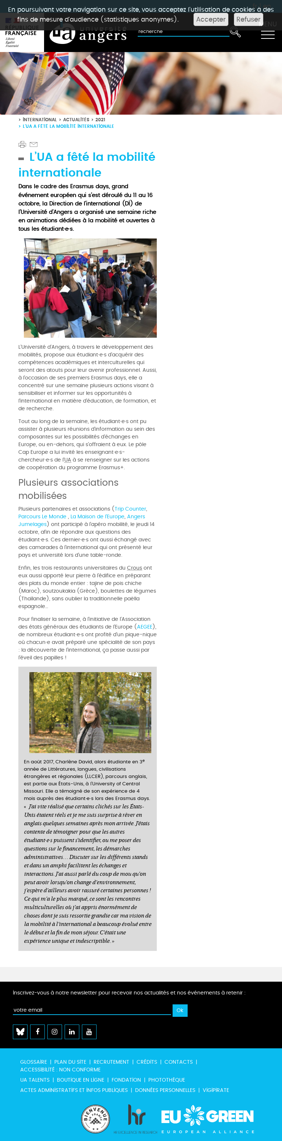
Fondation (126, 1080)
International (40, 119)
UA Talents (35, 1080)
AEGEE (144, 627)
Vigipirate (216, 1090)
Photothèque (166, 1080)
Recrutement (111, 1062)
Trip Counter (130, 509)
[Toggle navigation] (267, 32)
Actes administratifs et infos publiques (74, 1090)
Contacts (178, 1062)
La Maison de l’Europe (97, 517)
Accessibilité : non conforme (60, 1070)
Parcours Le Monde (43, 517)
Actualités (76, 119)
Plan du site (70, 1062)
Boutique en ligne (80, 1080)
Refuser (248, 19)
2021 (100, 119)
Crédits (147, 1062)
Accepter (211, 19)
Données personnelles (165, 1090)
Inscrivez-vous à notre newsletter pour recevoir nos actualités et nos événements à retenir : (129, 993)
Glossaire (33, 1062)
